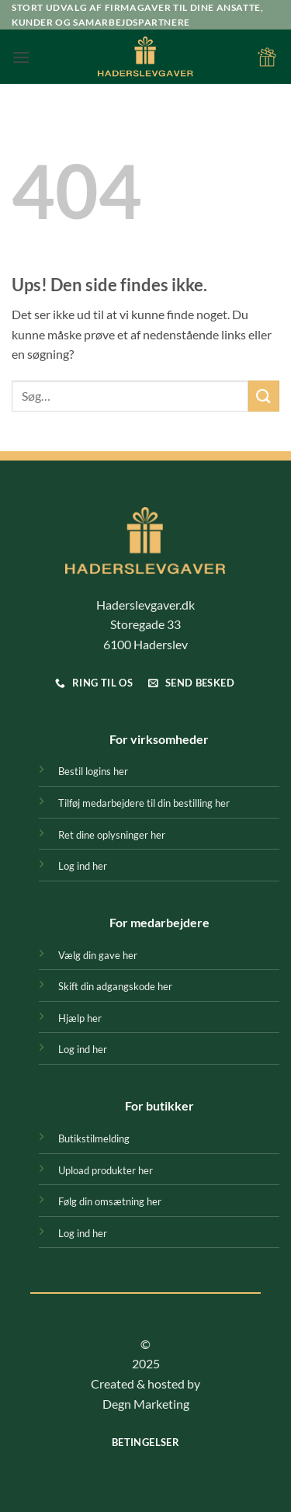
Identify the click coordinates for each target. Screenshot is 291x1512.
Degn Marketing (145, 1403)
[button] (21, 57)
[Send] (263, 396)
